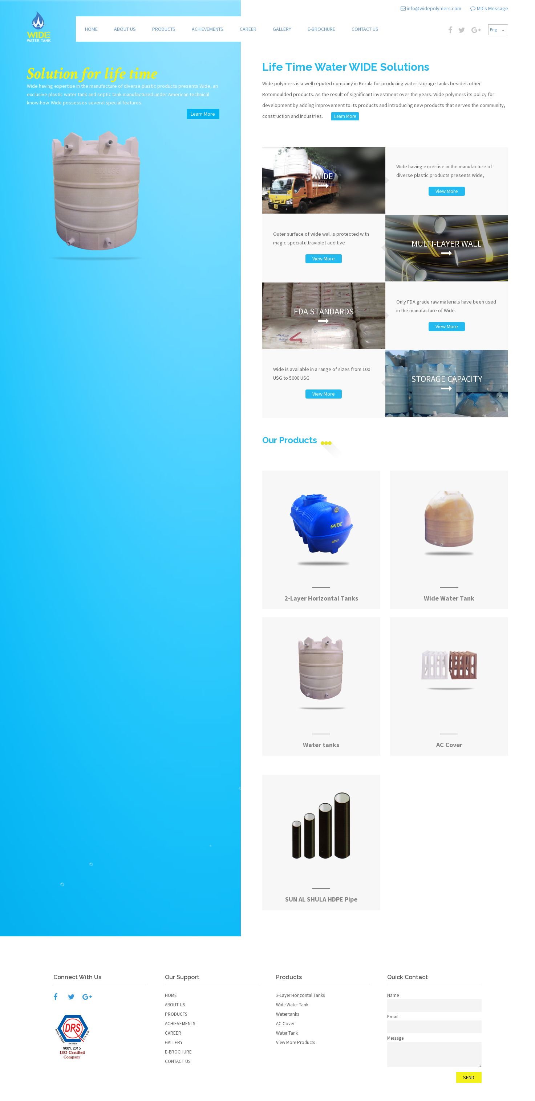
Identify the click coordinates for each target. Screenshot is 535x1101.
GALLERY (282, 29)
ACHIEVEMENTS (207, 29)
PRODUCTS (163, 29)
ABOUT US (125, 29)
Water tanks (287, 1014)
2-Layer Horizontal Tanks (300, 995)
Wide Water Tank (292, 1005)
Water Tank (287, 1033)
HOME (91, 29)
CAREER (248, 29)
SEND (468, 1077)
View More (446, 191)
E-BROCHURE (321, 29)
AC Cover (285, 1023)
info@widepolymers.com (433, 8)
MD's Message (492, 8)
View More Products (295, 1042)
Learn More (345, 116)
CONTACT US (365, 29)
